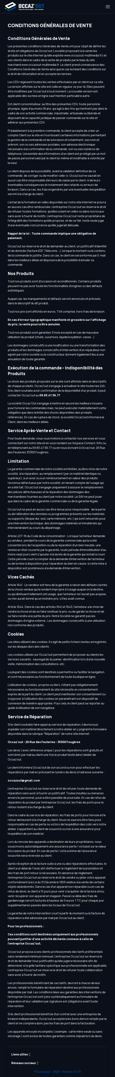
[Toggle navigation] (107, 6)
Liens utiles (19, 1054)
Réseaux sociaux (23, 1063)
